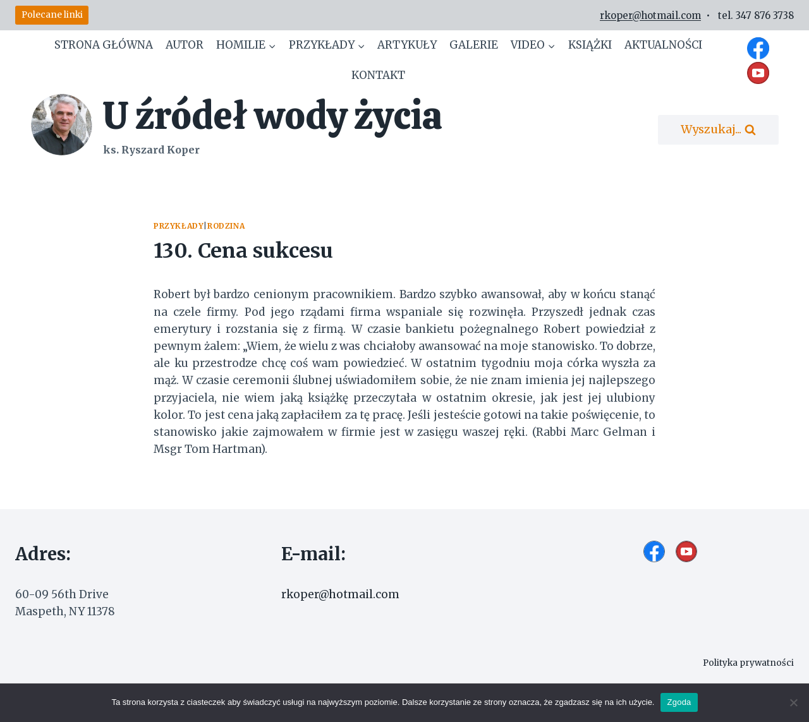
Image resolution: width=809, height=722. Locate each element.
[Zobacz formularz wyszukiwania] (718, 130)
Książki (590, 45)
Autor (185, 45)
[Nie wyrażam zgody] (793, 702)
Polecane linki (52, 14)
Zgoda (679, 702)
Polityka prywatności (745, 662)
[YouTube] (758, 72)
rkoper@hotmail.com (650, 15)
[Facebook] (758, 48)
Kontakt (378, 75)
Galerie (473, 45)
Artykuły (407, 45)
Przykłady (179, 226)
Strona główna (103, 45)
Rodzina (226, 226)
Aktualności (663, 45)
